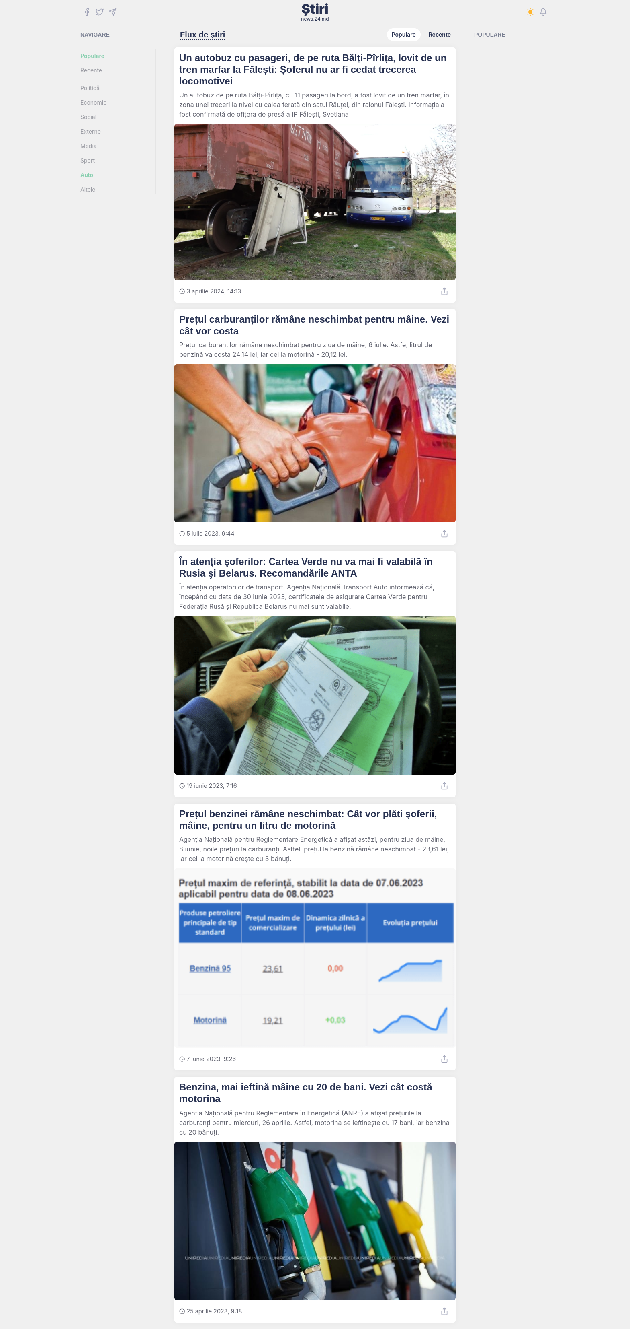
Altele (87, 189)
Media (88, 145)
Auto (86, 174)
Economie (93, 102)
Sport (87, 160)
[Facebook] (86, 12)
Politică (90, 87)
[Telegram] (112, 12)
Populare (92, 55)
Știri (315, 12)
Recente (91, 70)
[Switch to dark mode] (530, 12)
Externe (90, 131)
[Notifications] (543, 12)
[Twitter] (99, 12)
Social (88, 116)
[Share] (444, 291)
